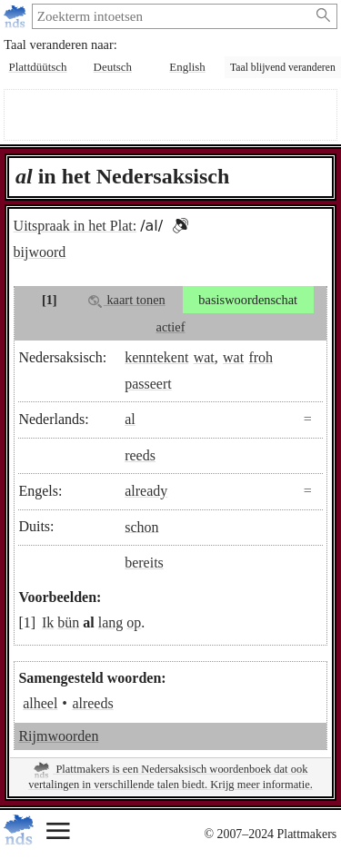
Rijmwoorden (58, 736)
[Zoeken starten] (324, 15)
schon (141, 526)
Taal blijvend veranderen (283, 68)
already (146, 491)
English (187, 67)
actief (171, 327)
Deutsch (113, 67)
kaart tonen (126, 300)
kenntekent (156, 357)
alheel (40, 703)
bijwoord (40, 252)
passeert (148, 383)
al (130, 419)
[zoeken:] (170, 16)
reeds (140, 455)
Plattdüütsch (38, 67)
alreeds (92, 703)
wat (204, 357)
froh (260, 357)
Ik (48, 622)
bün (68, 622)
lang (111, 622)
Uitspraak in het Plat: (75, 225)
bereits (144, 562)
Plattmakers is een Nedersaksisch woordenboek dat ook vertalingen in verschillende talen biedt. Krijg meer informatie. (170, 776)
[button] (180, 225)
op (133, 622)
